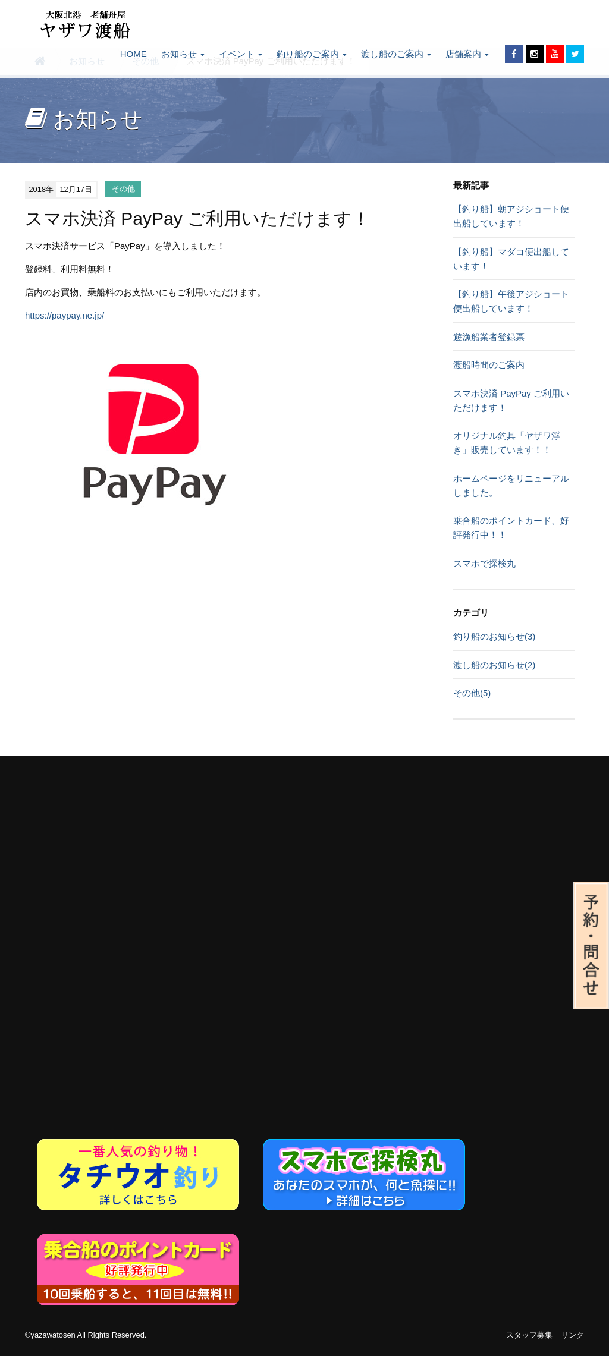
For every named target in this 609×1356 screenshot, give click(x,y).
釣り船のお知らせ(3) (494, 636)
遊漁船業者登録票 (489, 337)
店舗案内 (467, 54)
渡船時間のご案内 (489, 365)
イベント (240, 54)
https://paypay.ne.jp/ (64, 315)
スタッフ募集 (529, 1334)
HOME (133, 54)
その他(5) (472, 693)
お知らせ (183, 54)
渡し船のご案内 (396, 54)
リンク (572, 1334)
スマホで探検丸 (484, 563)
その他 (123, 189)
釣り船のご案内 (312, 54)
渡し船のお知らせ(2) (494, 665)
